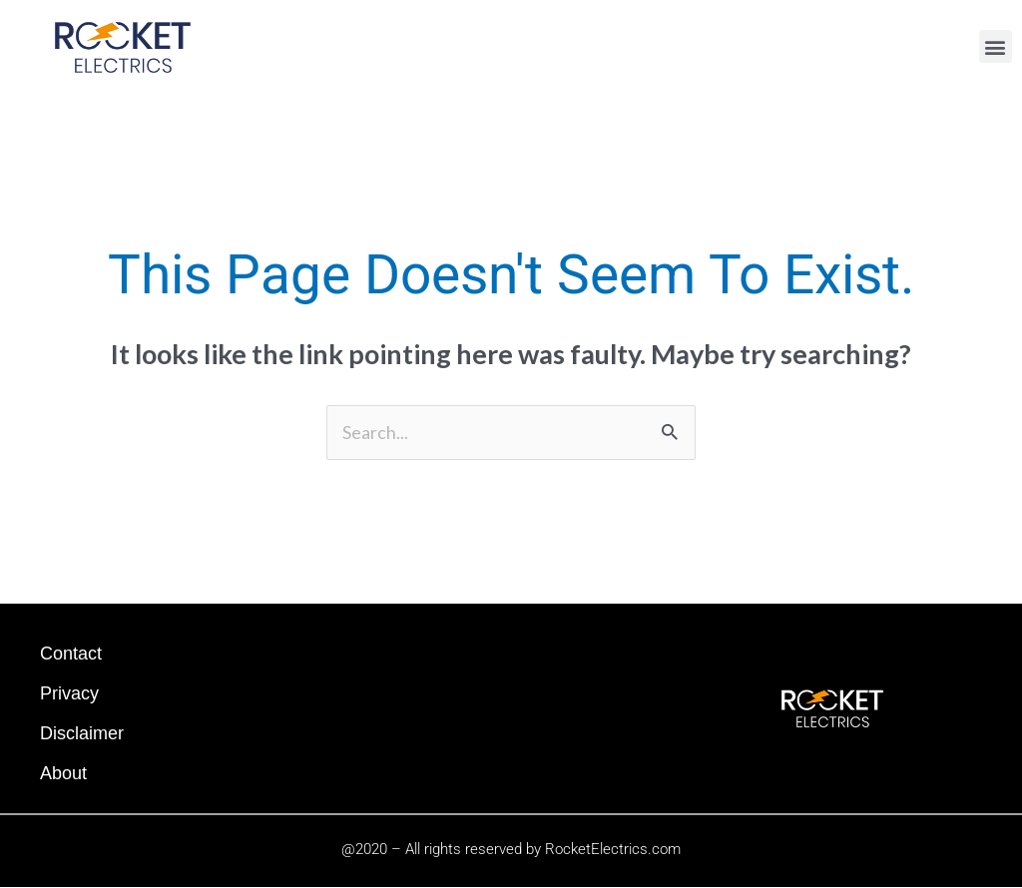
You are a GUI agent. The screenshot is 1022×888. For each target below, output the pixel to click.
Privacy (69, 693)
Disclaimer (82, 733)
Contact (71, 654)
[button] (995, 46)
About (63, 773)
